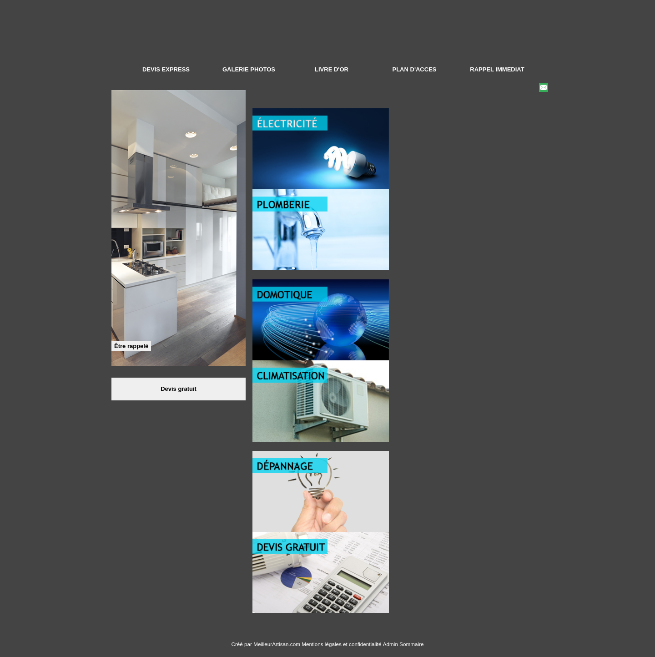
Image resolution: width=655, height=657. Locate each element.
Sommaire (411, 644)
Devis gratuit (178, 388)
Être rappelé (131, 346)
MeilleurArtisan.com (276, 644)
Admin (390, 644)
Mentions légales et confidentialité (341, 644)
